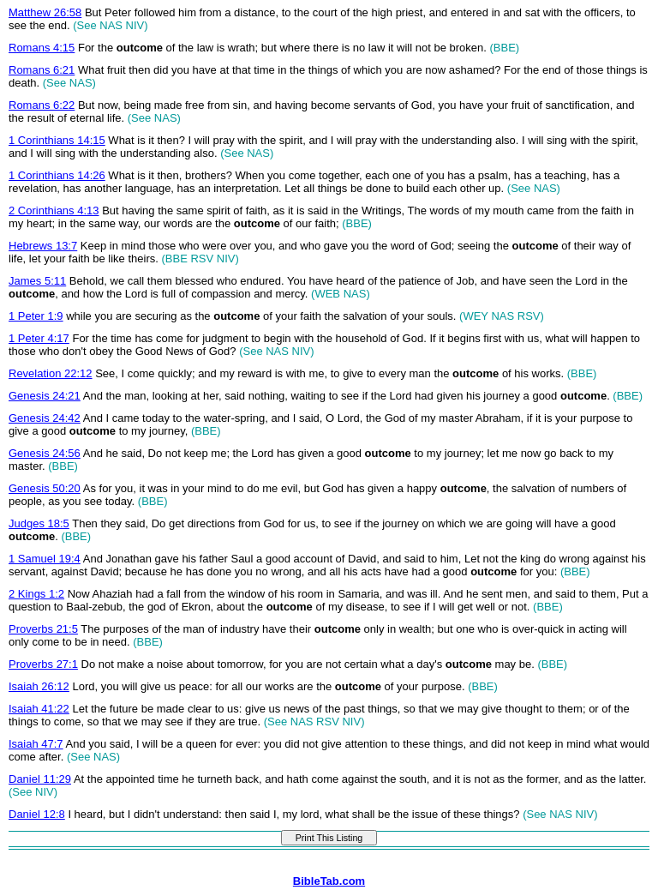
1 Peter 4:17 (39, 338)
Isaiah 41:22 (39, 708)
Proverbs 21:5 (43, 628)
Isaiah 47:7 (36, 743)
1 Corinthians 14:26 (57, 175)
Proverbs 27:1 (43, 664)
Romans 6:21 (42, 69)
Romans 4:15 (42, 47)
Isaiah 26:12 (39, 686)
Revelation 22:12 (51, 373)
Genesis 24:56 (45, 453)
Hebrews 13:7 (43, 245)
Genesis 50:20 (45, 488)
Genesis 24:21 (45, 395)
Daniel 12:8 (37, 814)
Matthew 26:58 (45, 12)
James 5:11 (37, 280)
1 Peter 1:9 (36, 316)
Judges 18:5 (39, 523)
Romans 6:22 (42, 105)
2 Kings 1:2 (36, 593)
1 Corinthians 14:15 (57, 140)
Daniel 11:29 (40, 779)
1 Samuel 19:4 (45, 558)
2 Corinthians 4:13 (54, 210)
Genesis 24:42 (45, 418)
